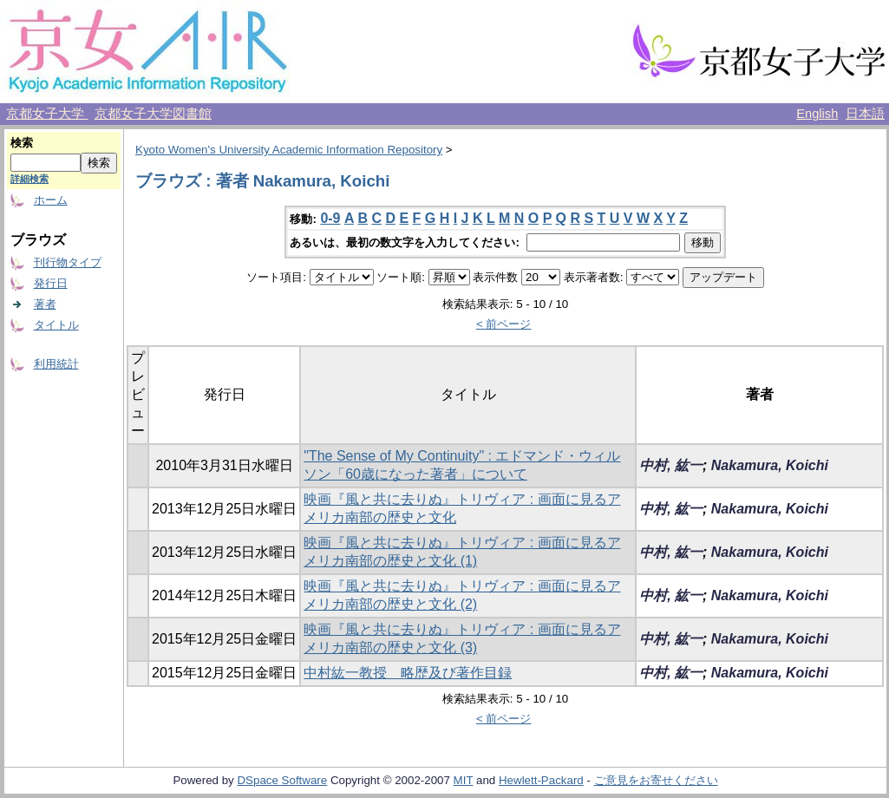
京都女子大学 (47, 114)
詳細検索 (29, 178)
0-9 (330, 218)
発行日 (51, 283)
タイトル (56, 324)
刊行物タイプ (67, 262)
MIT (464, 780)
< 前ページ (504, 323)
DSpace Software (282, 780)
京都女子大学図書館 (153, 114)
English (817, 114)
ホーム (51, 199)
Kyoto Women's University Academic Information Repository (288, 149)
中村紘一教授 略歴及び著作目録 (408, 672)
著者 (45, 304)
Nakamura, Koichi (769, 465)
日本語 (865, 114)
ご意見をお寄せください (656, 780)
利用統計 (56, 363)
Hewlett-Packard (541, 780)
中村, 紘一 (671, 465)
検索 (21, 142)
